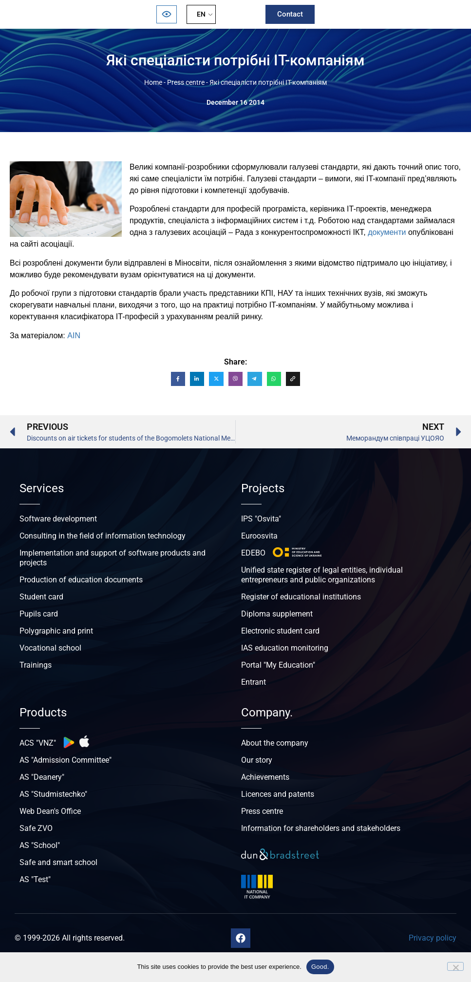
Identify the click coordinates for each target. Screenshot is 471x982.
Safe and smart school (58, 862)
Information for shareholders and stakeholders (320, 828)
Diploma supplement (277, 613)
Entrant (253, 682)
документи (387, 232)
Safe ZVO (36, 828)
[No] (455, 966)
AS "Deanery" (41, 777)
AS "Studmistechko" (53, 794)
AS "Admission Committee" (65, 760)
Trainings (35, 665)
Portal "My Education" (278, 665)
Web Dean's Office (50, 811)
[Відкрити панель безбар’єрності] (166, 14)
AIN (73, 335)
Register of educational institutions (301, 596)
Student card (41, 596)
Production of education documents (81, 579)
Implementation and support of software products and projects (112, 557)
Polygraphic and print (56, 630)
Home (153, 82)
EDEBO (253, 553)
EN (201, 14)
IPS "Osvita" (261, 518)
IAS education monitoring (284, 648)
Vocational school (50, 648)
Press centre (186, 82)
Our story (256, 760)
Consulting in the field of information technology (102, 535)
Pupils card (38, 613)
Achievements (265, 777)
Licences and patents (277, 794)
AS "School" (39, 845)
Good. (320, 966)
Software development (58, 518)
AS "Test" (35, 879)
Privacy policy (432, 938)
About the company (274, 743)
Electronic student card (280, 630)
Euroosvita (259, 535)
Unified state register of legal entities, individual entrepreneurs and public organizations (322, 574)
